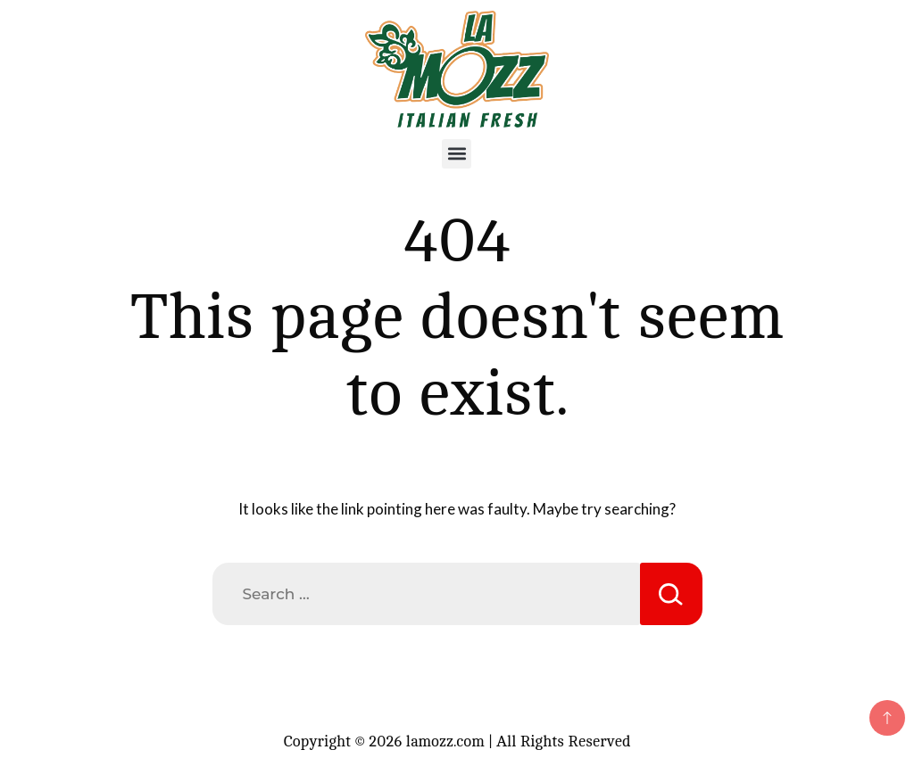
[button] (456, 154)
